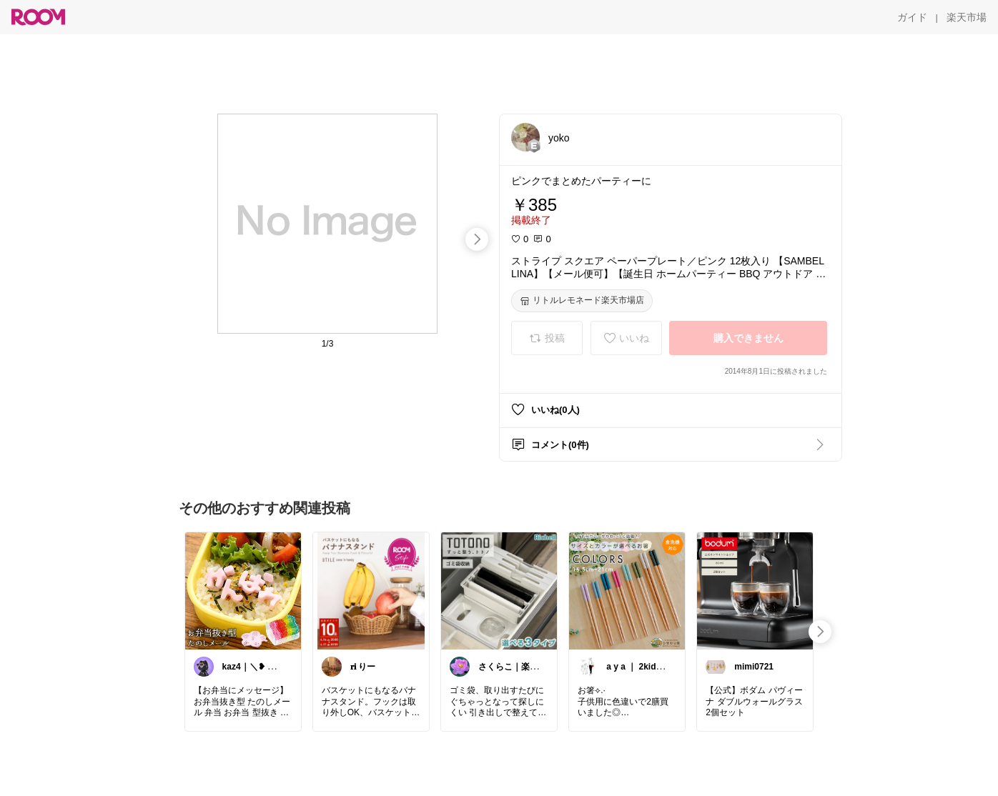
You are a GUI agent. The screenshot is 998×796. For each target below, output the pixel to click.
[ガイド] (912, 17)
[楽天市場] (967, 17)
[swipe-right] (476, 239)
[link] (243, 590)
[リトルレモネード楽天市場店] (582, 300)
